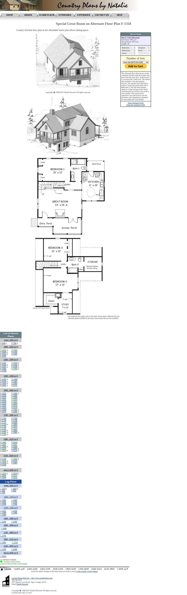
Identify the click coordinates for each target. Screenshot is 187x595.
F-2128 (3, 459)
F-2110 (14, 451)
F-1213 (3, 363)
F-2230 (3, 465)
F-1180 (14, 354)
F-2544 (3, 476)
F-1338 (14, 367)
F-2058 (14, 447)
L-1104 (14, 502)
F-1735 (3, 427)
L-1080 (14, 500)
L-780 (2, 493)
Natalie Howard (22, 584)
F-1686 (14, 412)
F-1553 (3, 404)
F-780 (14, 343)
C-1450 (15, 379)
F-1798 (14, 420)
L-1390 (14, 513)
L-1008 (3, 504)
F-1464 (14, 383)
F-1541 (3, 400)
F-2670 (14, 474)
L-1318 (14, 511)
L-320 (2, 489)
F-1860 (14, 431)
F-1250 (3, 365)
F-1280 (3, 369)
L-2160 (3, 549)
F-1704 (3, 418)
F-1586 (14, 396)
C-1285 (3, 371)
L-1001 (3, 502)
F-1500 (3, 394)
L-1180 (14, 504)
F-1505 (3, 396)
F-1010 (3, 354)
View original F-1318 (136, 103)
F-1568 (3, 410)
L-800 (14, 489)
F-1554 (3, 406)
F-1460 (14, 381)
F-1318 (14, 365)
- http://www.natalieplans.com (41, 578)
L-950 (14, 491)
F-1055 (3, 356)
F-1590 (14, 398)
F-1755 (3, 433)
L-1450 (14, 522)
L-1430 (3, 522)
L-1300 (3, 515)
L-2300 (14, 549)
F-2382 (14, 463)
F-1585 (14, 394)
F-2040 (14, 443)
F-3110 (14, 478)
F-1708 (3, 420)
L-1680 (4, 529)
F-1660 (14, 404)
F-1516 (3, 398)
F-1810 (14, 427)
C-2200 (3, 463)
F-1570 (3, 412)
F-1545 (3, 402)
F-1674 (14, 406)
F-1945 (3, 443)
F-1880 (14, 433)
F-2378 (14, 461)
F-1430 (3, 381)
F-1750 (3, 431)
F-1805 (14, 425)
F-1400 (3, 379)
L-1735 (3, 536)
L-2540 (3, 556)
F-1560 (3, 408)
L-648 (2, 491)
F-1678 (14, 408)
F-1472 (14, 385)
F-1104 (14, 352)
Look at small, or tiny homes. (87, 571)
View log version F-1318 (136, 105)
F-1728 (3, 425)
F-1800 (14, 423)
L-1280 (3, 513)
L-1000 (3, 500)
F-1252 (3, 367)
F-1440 (3, 383)
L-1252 (3, 511)
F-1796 (14, 418)
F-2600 (3, 478)
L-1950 (3, 543)
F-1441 (3, 385)
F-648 (2, 343)
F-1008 (3, 352)
